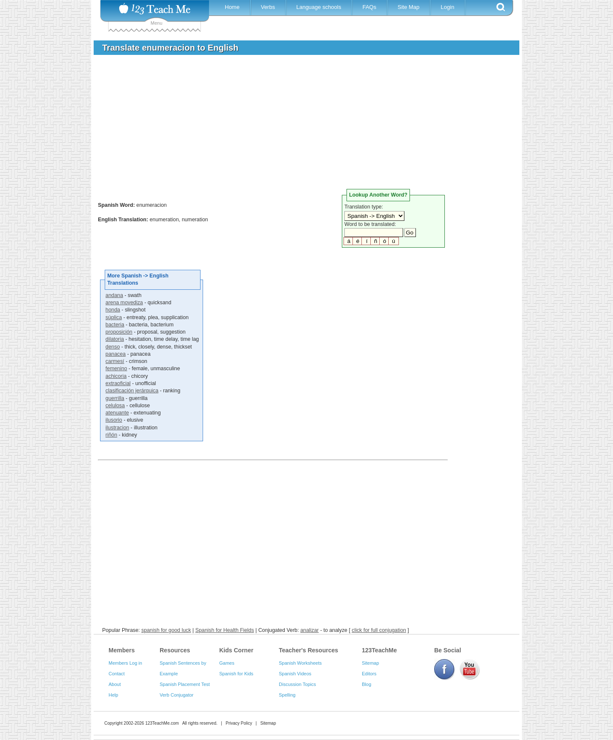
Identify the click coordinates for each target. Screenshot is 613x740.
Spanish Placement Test (185, 684)
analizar (310, 630)
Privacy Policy (239, 723)
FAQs (369, 7)
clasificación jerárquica (132, 391)
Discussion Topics (297, 684)
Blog (366, 684)
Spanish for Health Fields (224, 630)
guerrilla (115, 398)
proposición (119, 332)
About (115, 684)
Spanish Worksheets (300, 663)
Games (226, 663)
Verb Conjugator (177, 694)
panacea (116, 354)
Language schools (318, 7)
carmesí (115, 361)
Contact (117, 673)
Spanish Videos (295, 673)
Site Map (408, 7)
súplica (114, 317)
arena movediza (124, 303)
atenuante (117, 413)
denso (113, 347)
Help (113, 694)
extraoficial (118, 383)
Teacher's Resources (308, 650)
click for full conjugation (379, 630)
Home (232, 7)
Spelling (287, 694)
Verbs (268, 7)
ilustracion (117, 428)
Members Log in (125, 663)
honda (113, 310)
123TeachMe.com (162, 723)
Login (447, 7)
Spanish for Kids (236, 673)
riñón (111, 435)
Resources (175, 650)
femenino (116, 368)
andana (114, 295)
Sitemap (370, 663)
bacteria (115, 325)
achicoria (116, 376)
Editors (369, 673)
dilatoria (115, 339)
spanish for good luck (166, 630)
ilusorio (114, 420)
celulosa (115, 406)
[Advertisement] (300, 125)
